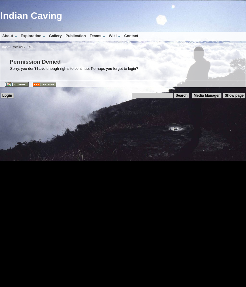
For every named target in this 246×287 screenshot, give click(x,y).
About (7, 36)
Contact (131, 36)
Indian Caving (31, 15)
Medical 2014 (22, 47)
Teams (95, 36)
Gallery (55, 36)
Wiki (113, 36)
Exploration (31, 36)
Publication (75, 36)
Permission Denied (35, 62)
